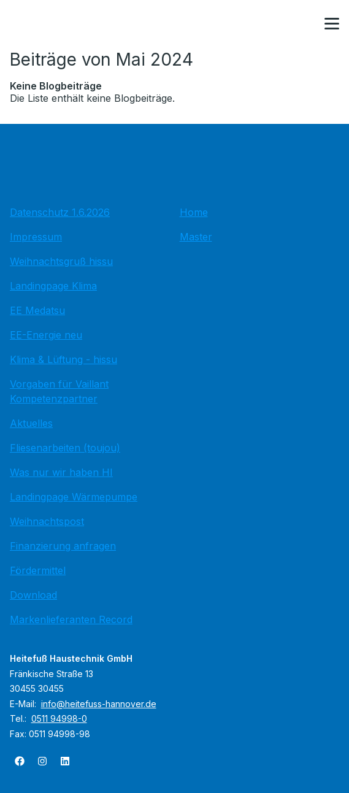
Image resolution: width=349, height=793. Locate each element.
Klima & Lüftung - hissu (63, 359)
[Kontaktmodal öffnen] (302, 24)
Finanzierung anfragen (63, 546)
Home (194, 212)
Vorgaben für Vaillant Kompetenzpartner (59, 391)
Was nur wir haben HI (61, 472)
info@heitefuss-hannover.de (98, 704)
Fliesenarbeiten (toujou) (65, 448)
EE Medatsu (37, 310)
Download (33, 595)
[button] (332, 24)
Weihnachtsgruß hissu (61, 261)
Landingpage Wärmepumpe (73, 497)
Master (196, 237)
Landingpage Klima (53, 286)
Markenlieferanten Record (71, 619)
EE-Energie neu (46, 335)
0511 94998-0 (59, 718)
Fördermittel (38, 570)
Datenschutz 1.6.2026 (60, 212)
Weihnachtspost (47, 521)
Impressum (36, 237)
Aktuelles (31, 423)
